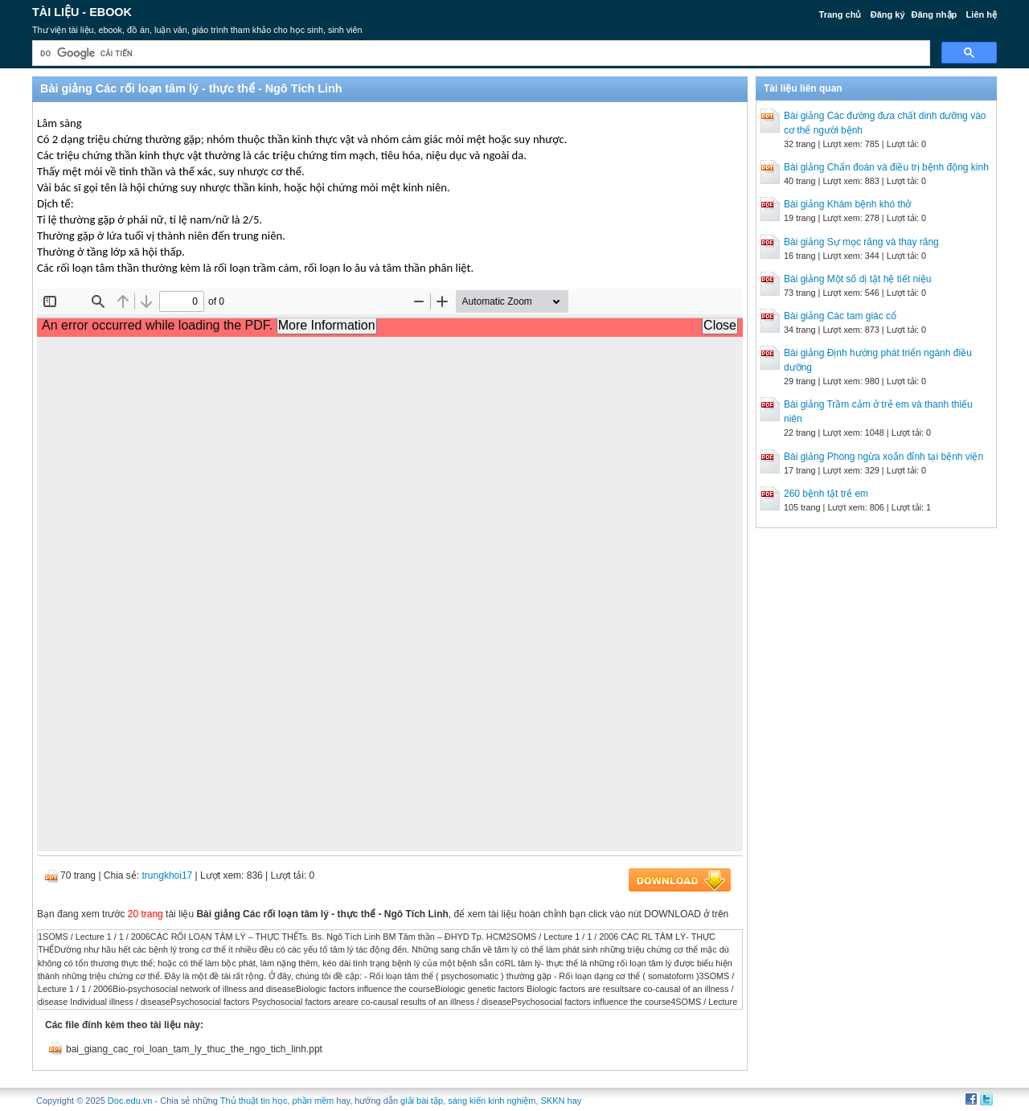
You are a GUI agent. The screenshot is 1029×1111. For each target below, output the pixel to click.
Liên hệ (981, 14)
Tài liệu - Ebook (82, 12)
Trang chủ (840, 14)
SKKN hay (561, 1100)
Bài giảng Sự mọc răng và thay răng (861, 242)
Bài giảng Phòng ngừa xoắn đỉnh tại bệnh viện (883, 456)
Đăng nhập (934, 14)
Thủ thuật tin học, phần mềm (277, 1100)
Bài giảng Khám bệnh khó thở (847, 204)
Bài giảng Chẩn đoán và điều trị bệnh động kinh (886, 167)
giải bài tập (421, 1100)
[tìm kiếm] (479, 53)
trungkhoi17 (167, 875)
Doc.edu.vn (130, 1100)
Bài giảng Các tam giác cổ (840, 316)
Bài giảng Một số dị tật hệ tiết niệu (857, 279)
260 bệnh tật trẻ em (826, 493)
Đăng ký (888, 14)
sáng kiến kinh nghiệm (491, 1100)
